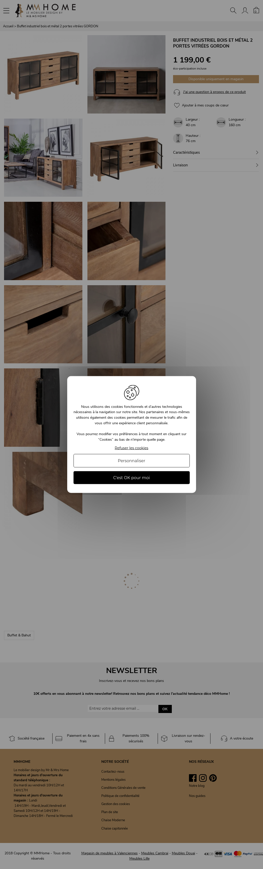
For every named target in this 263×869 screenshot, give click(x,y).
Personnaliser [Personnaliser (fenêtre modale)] (131, 460)
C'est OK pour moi (131, 477)
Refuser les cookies (131, 448)
